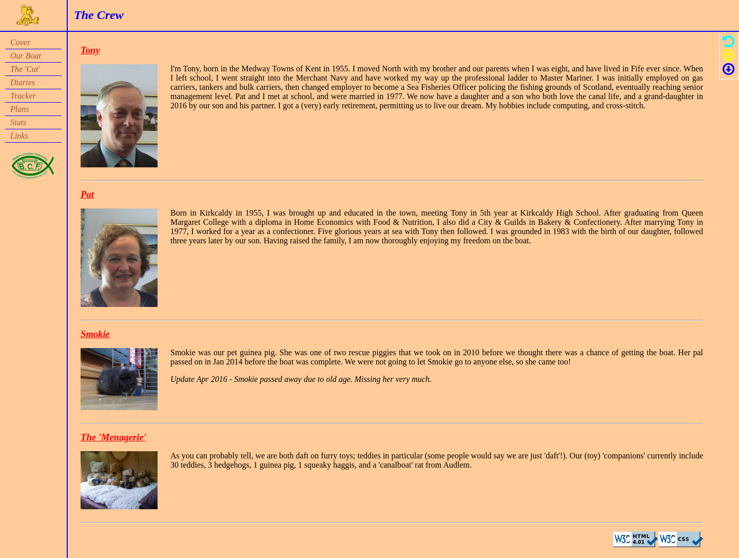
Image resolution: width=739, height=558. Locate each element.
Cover (20, 42)
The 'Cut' (25, 69)
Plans (19, 109)
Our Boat (25, 55)
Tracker (23, 95)
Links (19, 135)
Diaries (22, 82)
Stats (18, 122)
